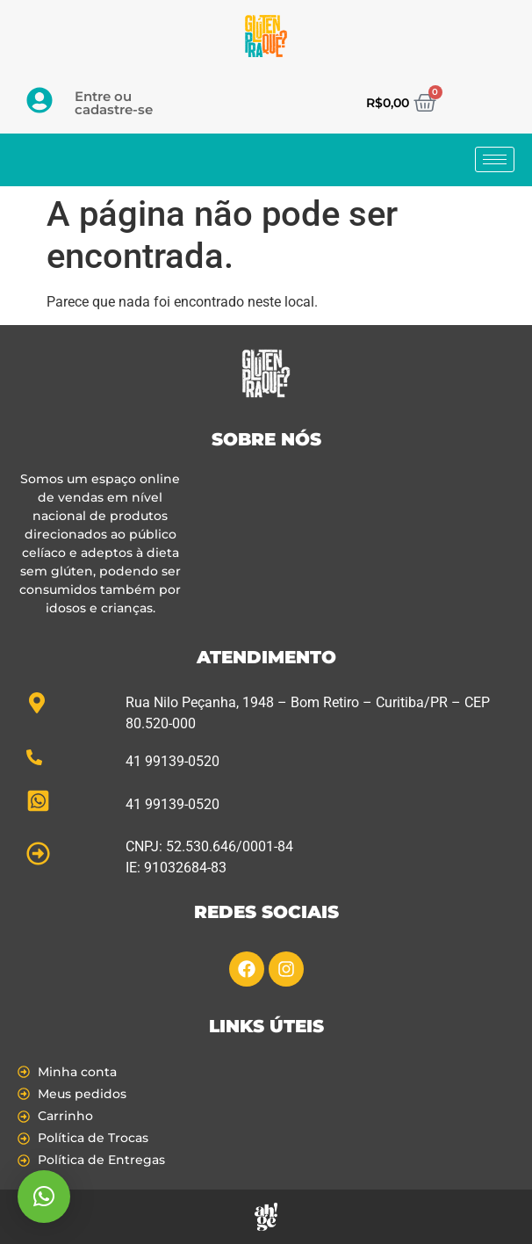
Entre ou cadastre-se (114, 103)
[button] (44, 1196)
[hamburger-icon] (494, 159)
